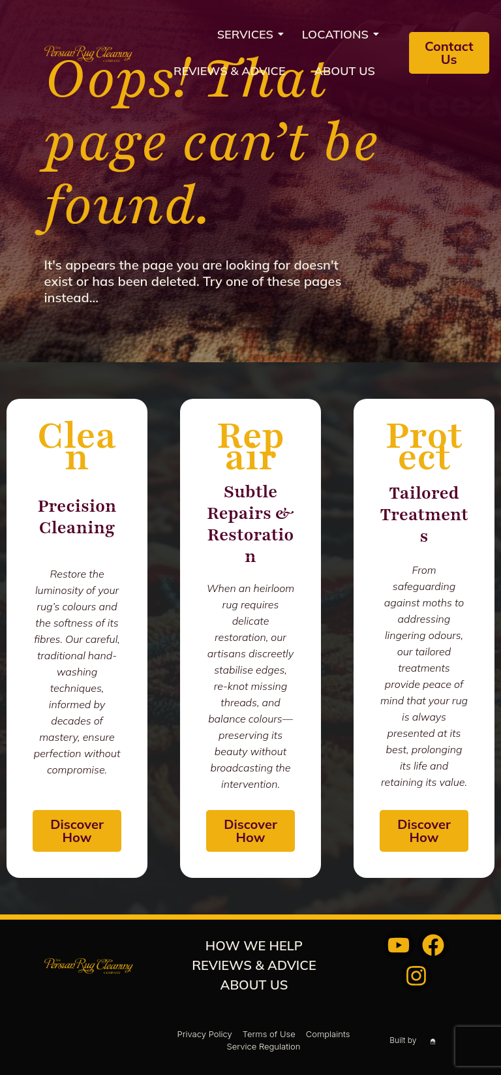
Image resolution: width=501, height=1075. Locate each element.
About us (344, 70)
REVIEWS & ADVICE (230, 70)
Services (249, 34)
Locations (339, 34)
